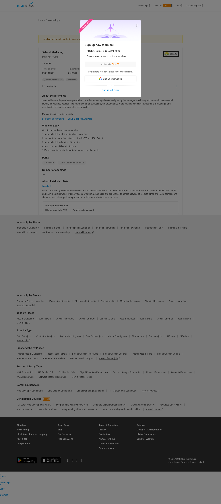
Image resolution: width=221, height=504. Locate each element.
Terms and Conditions (123, 72)
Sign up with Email (110, 90)
